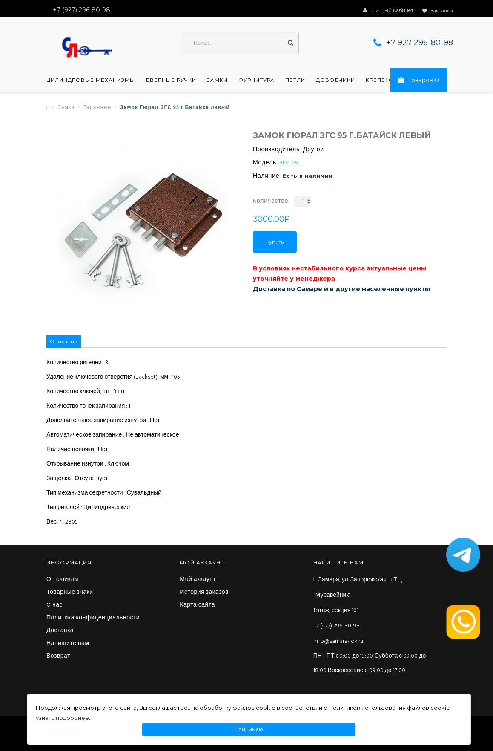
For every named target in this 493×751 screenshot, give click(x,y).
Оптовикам (62, 579)
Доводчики (335, 80)
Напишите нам (67, 643)
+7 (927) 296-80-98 (336, 626)
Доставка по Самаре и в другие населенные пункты (341, 289)
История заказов (204, 592)
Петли (295, 80)
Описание (63, 341)
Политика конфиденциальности (93, 618)
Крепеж (378, 80)
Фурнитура (256, 80)
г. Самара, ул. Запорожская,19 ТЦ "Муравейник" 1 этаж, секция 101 (357, 595)
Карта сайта (197, 605)
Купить (275, 242)
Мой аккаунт (198, 579)
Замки (217, 80)
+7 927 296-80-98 (419, 42)
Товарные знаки (69, 592)
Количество (270, 201)
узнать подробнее (62, 717)
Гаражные (97, 108)
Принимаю (248, 729)
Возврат (58, 656)
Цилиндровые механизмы (90, 80)
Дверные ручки (171, 80)
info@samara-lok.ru (338, 641)
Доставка (60, 630)
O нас (54, 605)
